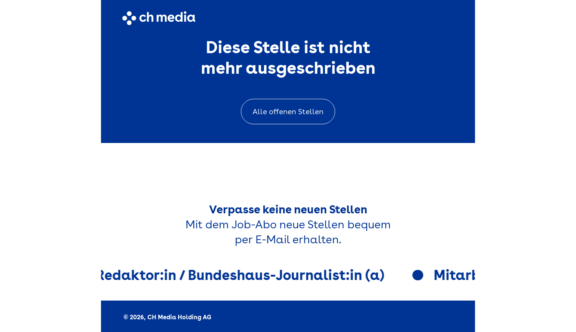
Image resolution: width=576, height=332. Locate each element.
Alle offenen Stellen (288, 111)
